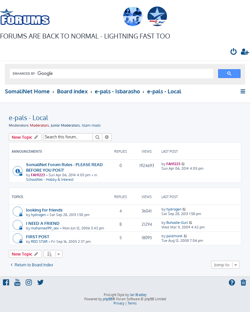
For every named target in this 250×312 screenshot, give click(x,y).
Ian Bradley (138, 295)
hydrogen (38, 214)
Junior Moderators (65, 125)
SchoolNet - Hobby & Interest (50, 179)
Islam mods (91, 125)
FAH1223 (38, 175)
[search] (111, 73)
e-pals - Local (28, 117)
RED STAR (39, 241)
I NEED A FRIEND (43, 223)
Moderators (39, 125)
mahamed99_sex (45, 228)
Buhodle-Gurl (177, 222)
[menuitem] (233, 52)
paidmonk (174, 236)
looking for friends (44, 209)
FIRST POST (37, 236)
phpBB (107, 299)
